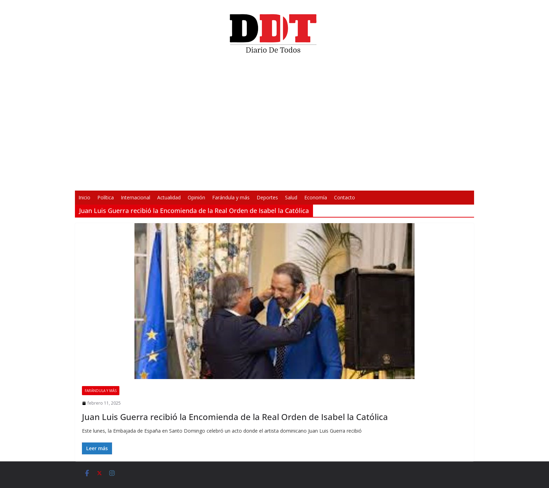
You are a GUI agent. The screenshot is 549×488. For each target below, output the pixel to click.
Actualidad (169, 197)
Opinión (196, 197)
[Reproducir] (171, 180)
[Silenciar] (366, 180)
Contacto (344, 197)
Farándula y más (231, 197)
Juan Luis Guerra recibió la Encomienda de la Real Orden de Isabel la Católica (235, 416)
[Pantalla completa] (377, 180)
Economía (315, 197)
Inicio (84, 197)
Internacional (135, 197)
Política (105, 197)
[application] (274, 125)
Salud (291, 197)
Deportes (267, 197)
